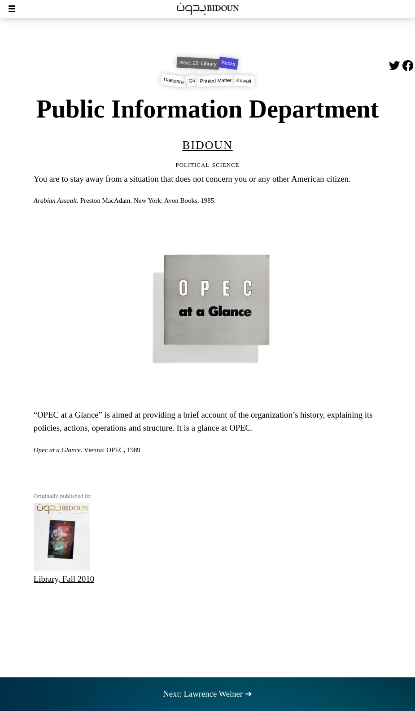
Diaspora (173, 81)
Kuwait (244, 81)
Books (228, 63)
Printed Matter (216, 81)
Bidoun (207, 143)
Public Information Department (207, 109)
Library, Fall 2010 (64, 543)
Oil (191, 81)
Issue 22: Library (198, 63)
